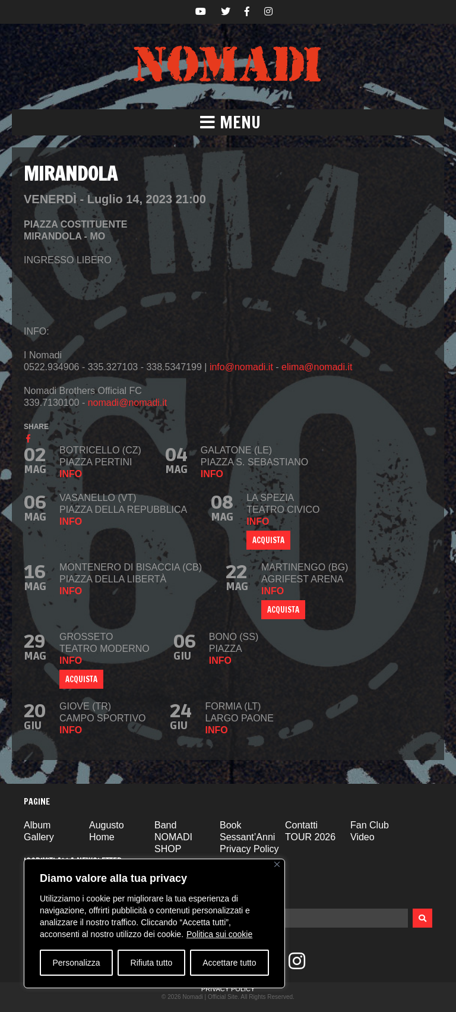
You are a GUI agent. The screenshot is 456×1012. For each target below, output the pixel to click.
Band (165, 825)
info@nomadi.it (241, 367)
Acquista (283, 609)
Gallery (39, 837)
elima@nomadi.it (316, 367)
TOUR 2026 (310, 837)
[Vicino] (277, 864)
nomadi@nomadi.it (127, 403)
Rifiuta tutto (152, 962)
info (70, 474)
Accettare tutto (229, 962)
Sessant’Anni (247, 837)
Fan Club (369, 825)
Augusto (106, 825)
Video (362, 837)
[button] (228, 122)
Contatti (301, 825)
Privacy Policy (249, 849)
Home (102, 837)
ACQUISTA (268, 540)
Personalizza (76, 962)
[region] (154, 923)
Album (37, 825)
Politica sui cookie (219, 934)
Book (230, 825)
